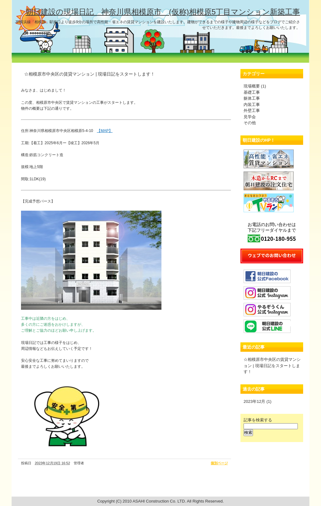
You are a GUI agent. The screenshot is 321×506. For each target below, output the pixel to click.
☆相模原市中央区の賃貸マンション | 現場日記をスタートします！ (272, 365)
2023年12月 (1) (257, 401)
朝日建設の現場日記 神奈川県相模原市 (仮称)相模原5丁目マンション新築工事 (163, 12)
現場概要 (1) (255, 86)
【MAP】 (105, 131)
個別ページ (219, 463)
